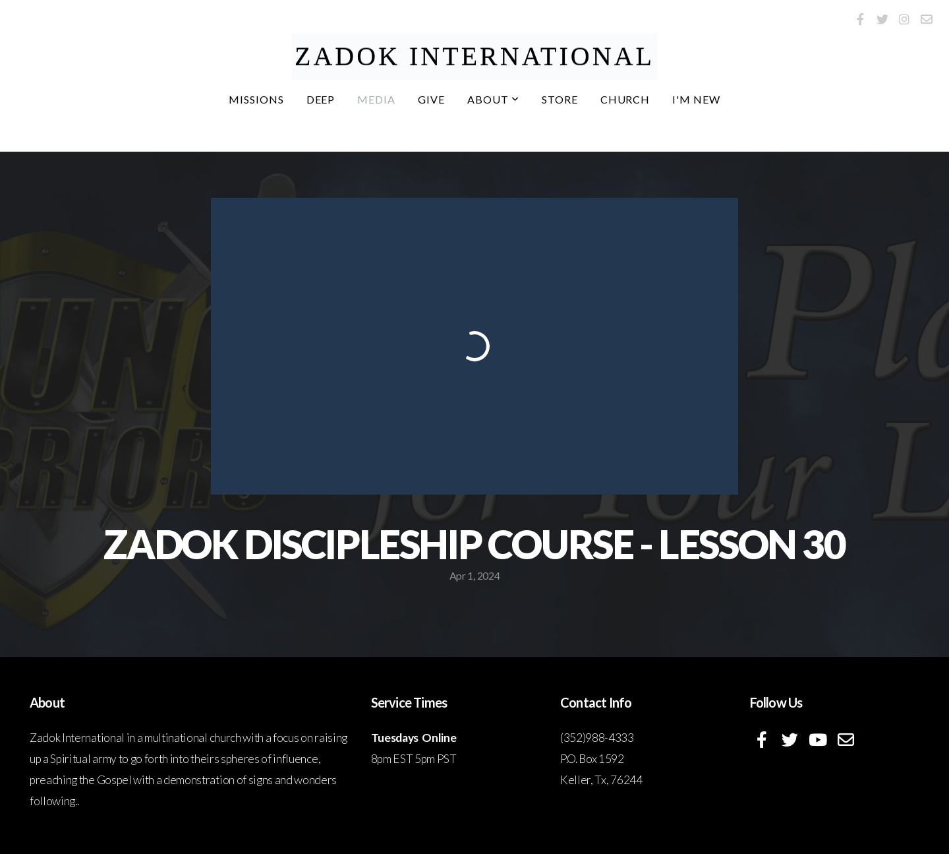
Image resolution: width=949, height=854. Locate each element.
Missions (256, 99)
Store (560, 99)
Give (431, 99)
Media (376, 99)
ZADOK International (474, 56)
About (493, 99)
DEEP (320, 99)
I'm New (696, 99)
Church (625, 99)
